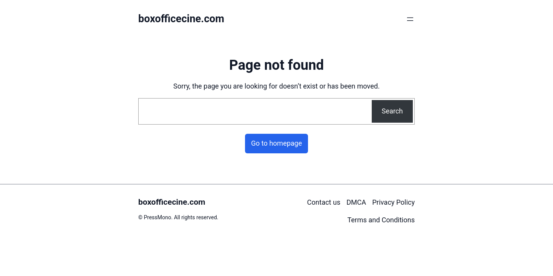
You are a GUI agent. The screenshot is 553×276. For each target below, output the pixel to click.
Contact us (324, 202)
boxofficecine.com (181, 19)
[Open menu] (410, 19)
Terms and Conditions (381, 220)
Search (392, 111)
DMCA (356, 202)
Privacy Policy (393, 202)
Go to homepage (276, 143)
